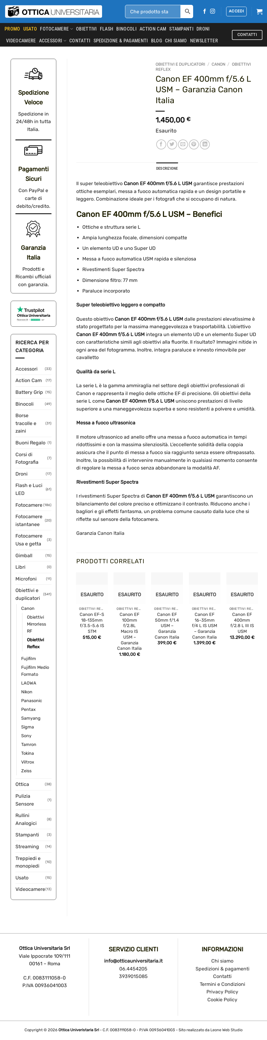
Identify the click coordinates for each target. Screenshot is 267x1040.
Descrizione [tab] (167, 168)
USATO (30, 29)
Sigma (27, 727)
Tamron (28, 744)
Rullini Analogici (26, 819)
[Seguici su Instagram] (212, 11)
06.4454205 (133, 969)
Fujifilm (28, 658)
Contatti (222, 976)
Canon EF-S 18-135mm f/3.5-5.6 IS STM (92, 623)
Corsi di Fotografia (26, 458)
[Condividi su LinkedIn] (205, 144)
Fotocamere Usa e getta (28, 540)
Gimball (23, 555)
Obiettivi (86, 29)
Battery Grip (29, 392)
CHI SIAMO (176, 41)
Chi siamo (222, 961)
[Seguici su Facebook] (204, 11)
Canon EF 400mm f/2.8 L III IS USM (242, 623)
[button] (236, 11)
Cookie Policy (222, 999)
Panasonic (31, 700)
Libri (20, 567)
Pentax (28, 709)
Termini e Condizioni (222, 984)
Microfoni (26, 579)
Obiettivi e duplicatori (27, 594)
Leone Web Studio (226, 1030)
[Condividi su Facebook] (161, 144)
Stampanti (181, 29)
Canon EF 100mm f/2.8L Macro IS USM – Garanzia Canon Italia (129, 631)
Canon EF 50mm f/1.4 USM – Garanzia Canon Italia (167, 626)
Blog (156, 41)
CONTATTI (80, 41)
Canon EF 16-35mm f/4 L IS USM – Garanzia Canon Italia (204, 626)
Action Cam (153, 29)
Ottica (22, 784)
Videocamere (21, 41)
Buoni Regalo (30, 443)
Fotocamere (56, 29)
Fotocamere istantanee (28, 520)
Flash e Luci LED (28, 489)
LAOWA (28, 683)
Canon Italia (110, 533)
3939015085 (133, 976)
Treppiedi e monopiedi (28, 862)
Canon (28, 608)
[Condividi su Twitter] (172, 144)
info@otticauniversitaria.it (133, 961)
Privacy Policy (222, 992)
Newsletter (204, 41)
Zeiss (26, 770)
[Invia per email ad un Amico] (183, 144)
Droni (203, 29)
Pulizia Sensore (24, 800)
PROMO (12, 29)
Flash (107, 29)
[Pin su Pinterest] (194, 144)
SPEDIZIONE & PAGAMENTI (121, 41)
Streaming (27, 846)
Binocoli (126, 29)
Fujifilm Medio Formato (35, 671)
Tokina (27, 753)
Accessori (52, 41)
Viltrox (27, 762)
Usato (21, 878)
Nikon (26, 692)
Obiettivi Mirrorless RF (36, 624)
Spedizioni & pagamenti (222, 969)
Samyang (31, 718)
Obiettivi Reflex (35, 643)
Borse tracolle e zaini (25, 423)
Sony (26, 735)
